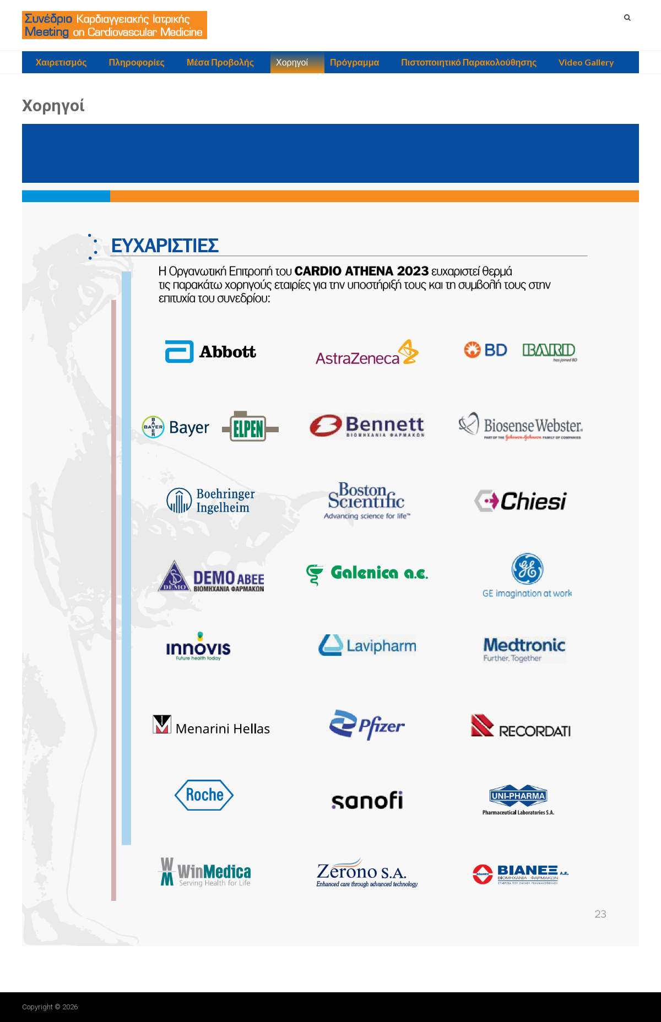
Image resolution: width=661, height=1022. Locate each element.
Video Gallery (586, 62)
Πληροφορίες (137, 62)
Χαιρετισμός (61, 62)
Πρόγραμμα (354, 62)
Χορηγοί (292, 62)
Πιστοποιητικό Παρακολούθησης (469, 62)
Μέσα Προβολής (220, 62)
